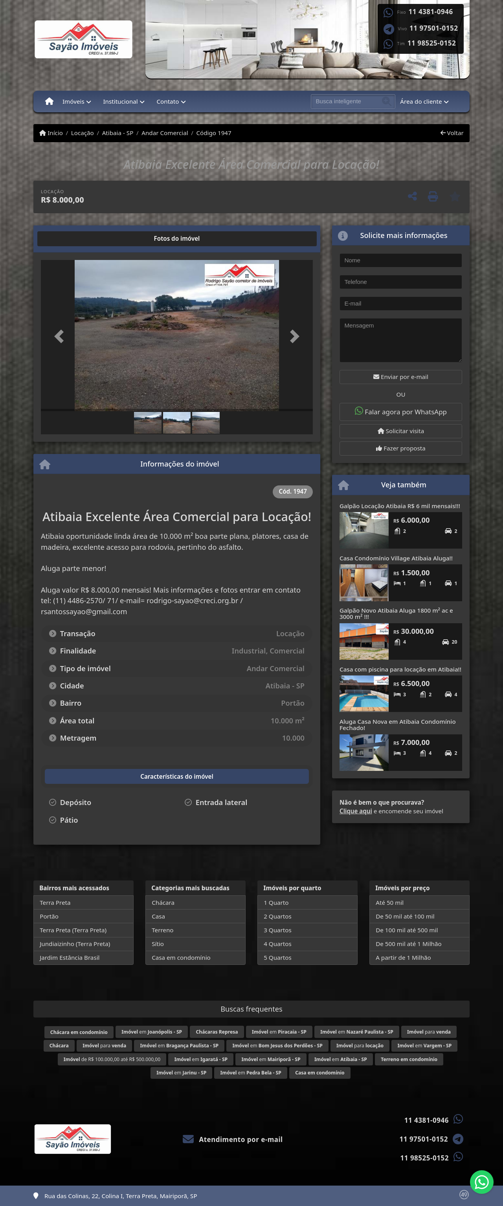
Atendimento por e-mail (233, 1139)
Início (51, 133)
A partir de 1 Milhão (403, 957)
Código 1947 (213, 133)
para (429, 1031)
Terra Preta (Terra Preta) (73, 930)
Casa (158, 916)
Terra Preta (55, 902)
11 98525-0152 (432, 43)
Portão (49, 916)
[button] (61, 336)
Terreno (162, 930)
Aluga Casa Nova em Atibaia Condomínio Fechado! (398, 724)
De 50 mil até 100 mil (405, 916)
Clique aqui (356, 811)
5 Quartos (278, 957)
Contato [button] (167, 101)
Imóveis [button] (73, 101)
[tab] (66, 238)
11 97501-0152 (433, 28)
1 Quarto (276, 902)
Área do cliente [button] (421, 101)
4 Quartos (278, 944)
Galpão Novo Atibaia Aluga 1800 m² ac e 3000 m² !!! (396, 613)
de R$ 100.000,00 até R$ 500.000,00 (112, 1059)
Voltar (452, 133)
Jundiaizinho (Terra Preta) (75, 944)
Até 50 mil (390, 902)
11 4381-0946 (431, 11)
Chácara (163, 902)
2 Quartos (278, 916)
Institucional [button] (120, 101)
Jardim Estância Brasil (69, 957)
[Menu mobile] (49, 101)
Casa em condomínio (181, 957)
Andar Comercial (164, 133)
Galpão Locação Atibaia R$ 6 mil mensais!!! (400, 506)
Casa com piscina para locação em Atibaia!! (400, 669)
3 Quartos (278, 930)
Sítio (158, 944)
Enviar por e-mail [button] (400, 377)
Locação (82, 133)
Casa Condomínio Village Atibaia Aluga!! (396, 558)
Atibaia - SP (118, 133)
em (151, 1031)
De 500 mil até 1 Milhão (408, 944)
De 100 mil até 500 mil (407, 930)
